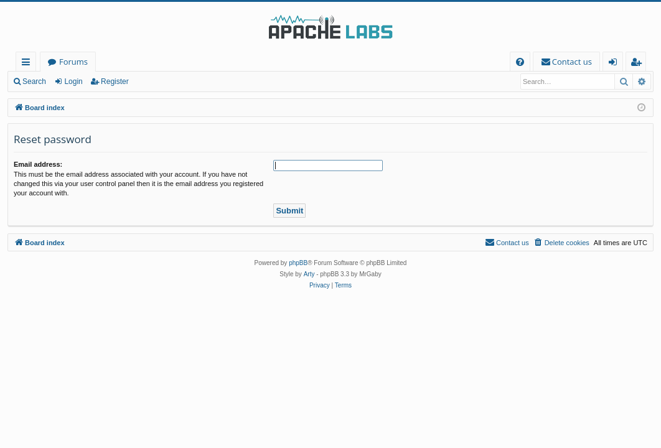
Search (34, 81)
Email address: (38, 164)
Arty (309, 274)
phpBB (298, 262)
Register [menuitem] (638, 64)
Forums (73, 61)
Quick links (28, 64)
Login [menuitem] (615, 64)
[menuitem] (520, 62)
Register (115, 81)
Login (73, 81)
